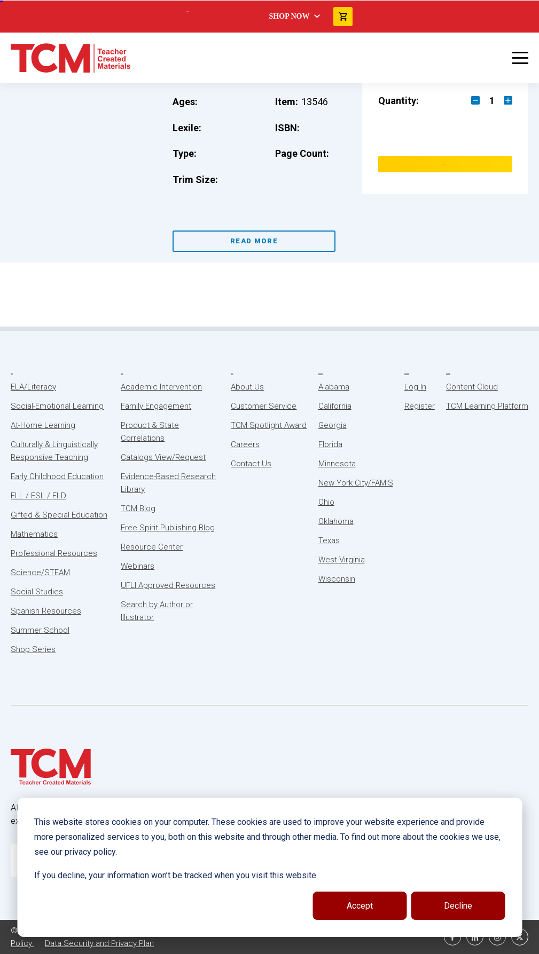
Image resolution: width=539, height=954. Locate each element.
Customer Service (263, 406)
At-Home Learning (43, 425)
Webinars (137, 566)
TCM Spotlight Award (269, 425)
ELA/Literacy (33, 387)
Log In (415, 387)
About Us (232, 373)
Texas (329, 540)
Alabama (333, 387)
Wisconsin (336, 579)
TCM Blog (138, 508)
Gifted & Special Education (59, 515)
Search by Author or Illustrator (157, 611)
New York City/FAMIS (355, 483)
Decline (458, 906)
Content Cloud (472, 387)
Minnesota (337, 463)
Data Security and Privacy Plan (99, 943)
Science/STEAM (40, 572)
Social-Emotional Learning (57, 406)
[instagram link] (497, 936)
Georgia (332, 425)
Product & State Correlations (150, 431)
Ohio (326, 502)
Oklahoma (336, 521)
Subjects (12, 373)
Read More (254, 241)
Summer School (40, 630)
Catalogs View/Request (163, 457)
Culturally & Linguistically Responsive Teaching (54, 451)
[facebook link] (452, 936)
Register (419, 406)
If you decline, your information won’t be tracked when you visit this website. (176, 875)
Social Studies (37, 592)
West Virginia (341, 560)
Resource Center (152, 547)
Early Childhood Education (57, 476)
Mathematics (34, 534)
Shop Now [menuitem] (289, 16)
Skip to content (1, 0)
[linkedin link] (474, 936)
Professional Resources (54, 553)
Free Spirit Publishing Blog (168, 527)
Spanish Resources (46, 611)
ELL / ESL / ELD (38, 495)
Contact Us (251, 463)
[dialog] (269, 867)
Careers (245, 444)
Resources (122, 373)
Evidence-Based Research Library (168, 483)
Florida (330, 444)
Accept (360, 906)
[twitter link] (519, 936)
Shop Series (33, 649)
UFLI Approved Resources (168, 585)
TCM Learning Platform (487, 406)
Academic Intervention (161, 387)
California (334, 406)
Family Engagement (156, 406)
